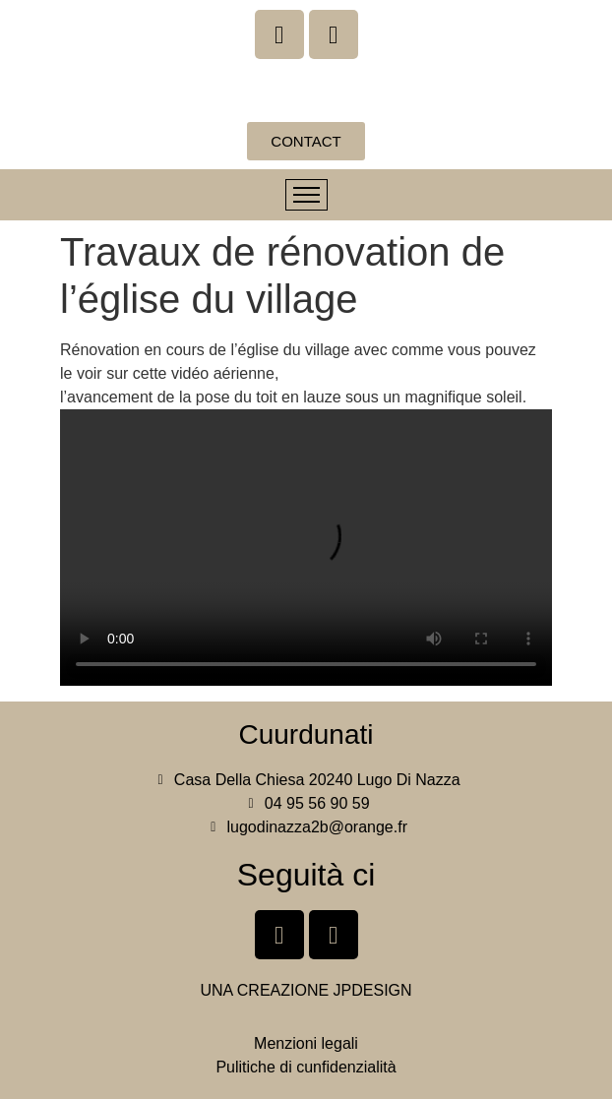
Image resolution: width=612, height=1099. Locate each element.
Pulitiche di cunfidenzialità (305, 1067)
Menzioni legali (306, 1043)
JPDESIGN (373, 990)
